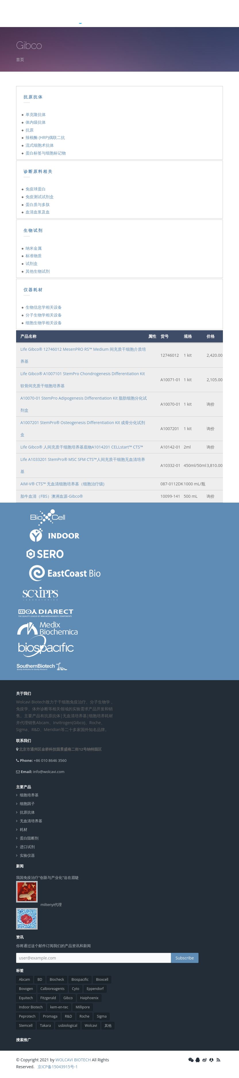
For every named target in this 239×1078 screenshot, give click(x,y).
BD (39, 979)
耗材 (23, 829)
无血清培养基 (31, 821)
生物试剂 (33, 230)
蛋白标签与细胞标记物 (46, 153)
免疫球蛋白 (36, 189)
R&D (68, 1016)
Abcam (24, 979)
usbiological (67, 1025)
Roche (84, 1016)
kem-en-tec (59, 1007)
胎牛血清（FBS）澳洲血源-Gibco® (51, 496)
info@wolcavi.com (48, 771)
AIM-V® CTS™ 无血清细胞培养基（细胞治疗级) (62, 483)
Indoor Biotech (31, 1007)
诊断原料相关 (38, 171)
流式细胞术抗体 (40, 145)
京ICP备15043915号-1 (57, 1066)
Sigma (102, 1016)
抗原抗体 (33, 97)
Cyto (75, 988)
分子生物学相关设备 (44, 315)
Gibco (68, 997)
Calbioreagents (53, 988)
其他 (108, 1025)
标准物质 (34, 255)
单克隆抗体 (36, 114)
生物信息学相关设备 (44, 307)
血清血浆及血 (38, 212)
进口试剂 (27, 847)
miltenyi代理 (51, 904)
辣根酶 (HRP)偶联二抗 (45, 137)
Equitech (26, 997)
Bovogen (26, 988)
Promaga (50, 1016)
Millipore (83, 1007)
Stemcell (25, 1025)
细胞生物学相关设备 (44, 322)
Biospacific (80, 979)
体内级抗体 (36, 122)
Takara (45, 1025)
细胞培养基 (29, 795)
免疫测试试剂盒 (40, 196)
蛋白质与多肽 (38, 204)
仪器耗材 (33, 289)
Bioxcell (102, 979)
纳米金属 (34, 248)
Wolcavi (91, 1025)
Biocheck (57, 979)
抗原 (30, 130)
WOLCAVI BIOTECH (73, 1059)
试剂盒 (32, 263)
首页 (20, 59)
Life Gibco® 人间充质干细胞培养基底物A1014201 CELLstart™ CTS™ (81, 447)
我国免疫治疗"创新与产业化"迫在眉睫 (47, 877)
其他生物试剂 (38, 271)
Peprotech (27, 1016)
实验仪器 (27, 855)
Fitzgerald (48, 997)
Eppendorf (95, 988)
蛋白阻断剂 (29, 838)
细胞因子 (27, 804)
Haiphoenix (89, 997)
